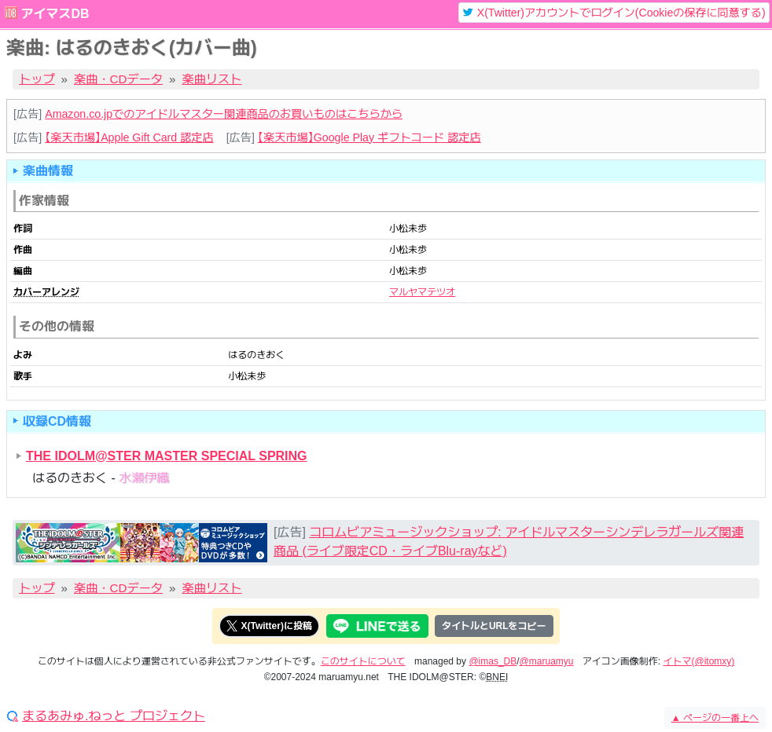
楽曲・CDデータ (118, 79)
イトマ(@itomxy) (699, 661)
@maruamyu (547, 661)
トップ (37, 79)
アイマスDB (54, 13)
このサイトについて (363, 661)
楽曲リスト (212, 79)
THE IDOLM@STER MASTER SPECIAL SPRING (166, 456)
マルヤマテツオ (422, 292)
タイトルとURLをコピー (494, 625)
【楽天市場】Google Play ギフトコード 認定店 (369, 137)
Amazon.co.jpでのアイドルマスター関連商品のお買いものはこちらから (224, 114)
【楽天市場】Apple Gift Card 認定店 (129, 137)
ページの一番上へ (715, 717)
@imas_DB (493, 661)
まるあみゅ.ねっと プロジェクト (113, 716)
